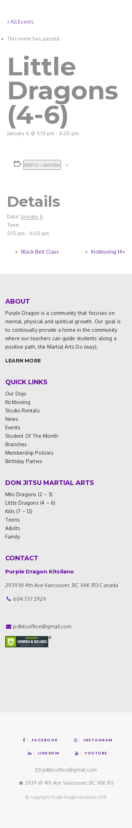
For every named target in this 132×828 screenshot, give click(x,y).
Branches (16, 444)
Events (12, 427)
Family (12, 537)
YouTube (91, 753)
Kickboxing (17, 402)
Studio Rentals (22, 410)
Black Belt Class (40, 252)
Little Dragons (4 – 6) (30, 503)
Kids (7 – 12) (19, 511)
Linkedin (43, 753)
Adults (12, 528)
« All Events (20, 21)
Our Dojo (16, 394)
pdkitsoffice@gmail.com (42, 626)
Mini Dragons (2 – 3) (28, 494)
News (11, 419)
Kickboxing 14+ (108, 252)
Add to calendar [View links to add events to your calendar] (42, 165)
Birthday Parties (23, 461)
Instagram (93, 740)
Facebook (40, 740)
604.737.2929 (29, 599)
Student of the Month (31, 436)
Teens (12, 520)
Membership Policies (29, 453)
